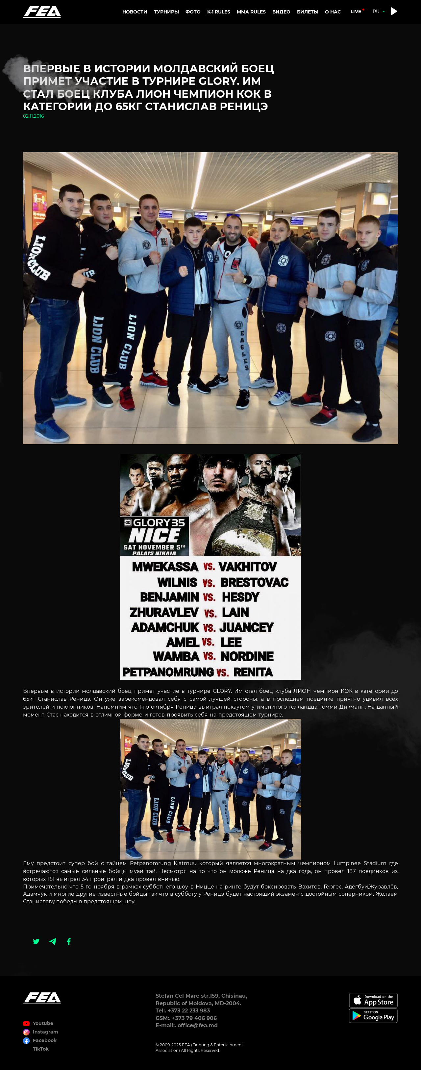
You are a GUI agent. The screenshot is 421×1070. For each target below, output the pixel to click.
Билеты (307, 12)
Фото (193, 12)
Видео (281, 12)
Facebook (45, 1040)
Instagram (45, 1032)
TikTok (41, 1049)
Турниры (166, 12)
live (356, 11)
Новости (134, 12)
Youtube (43, 1023)
